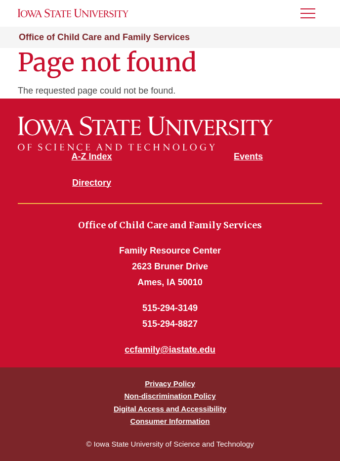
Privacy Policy (170, 383)
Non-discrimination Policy (169, 396)
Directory (91, 183)
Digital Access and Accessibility (170, 409)
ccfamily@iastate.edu (170, 350)
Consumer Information (170, 421)
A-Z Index (91, 156)
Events (248, 156)
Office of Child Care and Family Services (104, 37)
